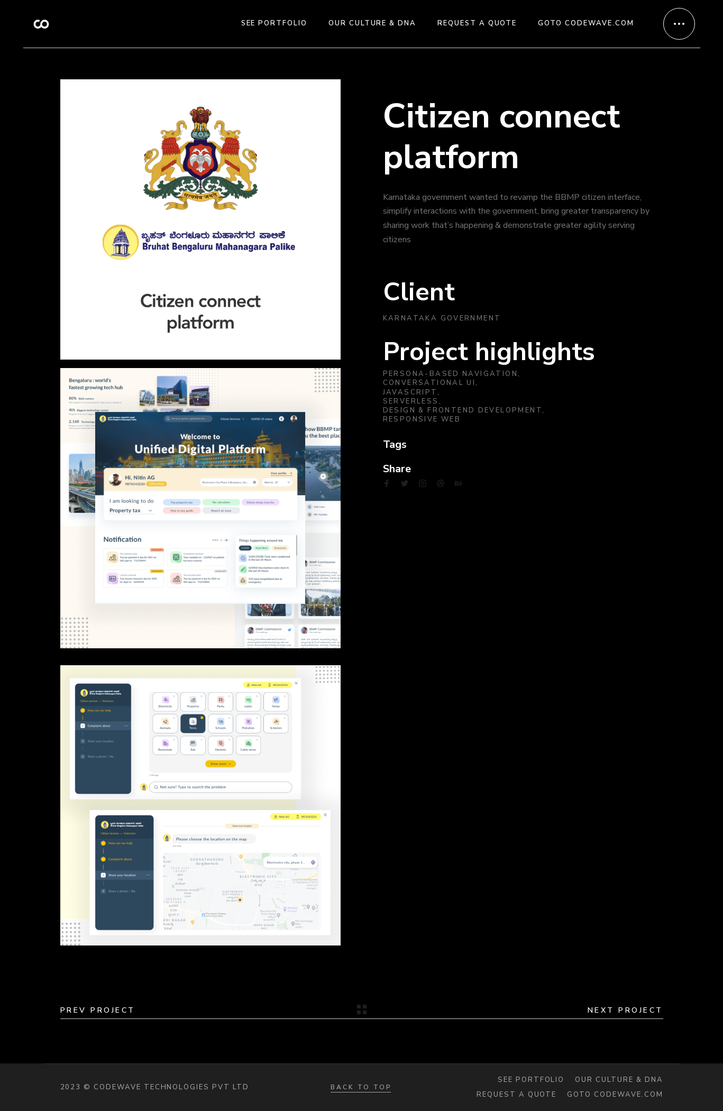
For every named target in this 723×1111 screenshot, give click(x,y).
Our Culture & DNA (619, 1080)
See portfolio (531, 1080)
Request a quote (516, 1094)
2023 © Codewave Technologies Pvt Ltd (154, 1087)
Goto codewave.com (615, 1094)
